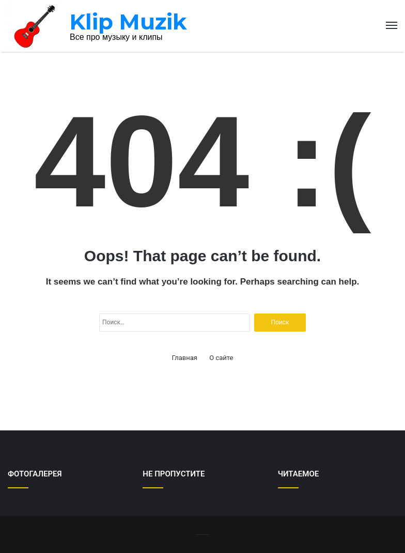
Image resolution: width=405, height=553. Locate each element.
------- (202, 534)
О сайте (221, 358)
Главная (184, 358)
